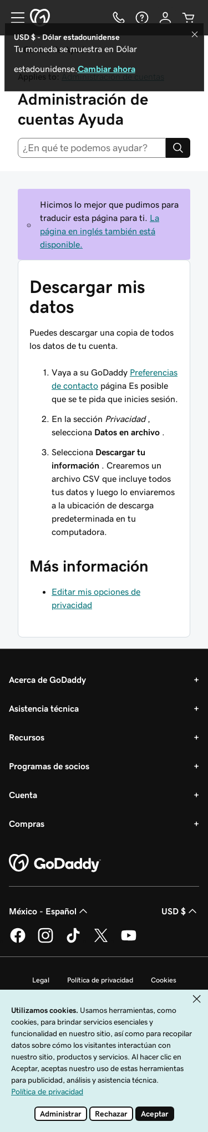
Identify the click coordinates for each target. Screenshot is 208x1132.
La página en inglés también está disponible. (99, 231)
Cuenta (23, 794)
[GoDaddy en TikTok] (73, 941)
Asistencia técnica (44, 708)
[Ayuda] (142, 17)
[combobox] (92, 148)
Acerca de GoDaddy (47, 679)
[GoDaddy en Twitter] (101, 941)
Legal (40, 980)
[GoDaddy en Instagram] (45, 941)
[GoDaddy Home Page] (55, 863)
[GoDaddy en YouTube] (129, 941)
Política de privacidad (100, 980)
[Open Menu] (13, 17)
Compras (26, 823)
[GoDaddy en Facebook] (18, 941)
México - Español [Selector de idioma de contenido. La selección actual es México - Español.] (49, 911)
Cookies (163, 980)
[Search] (178, 148)
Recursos (26, 737)
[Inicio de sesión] (165, 17)
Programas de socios (49, 765)
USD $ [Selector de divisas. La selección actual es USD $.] (180, 911)
